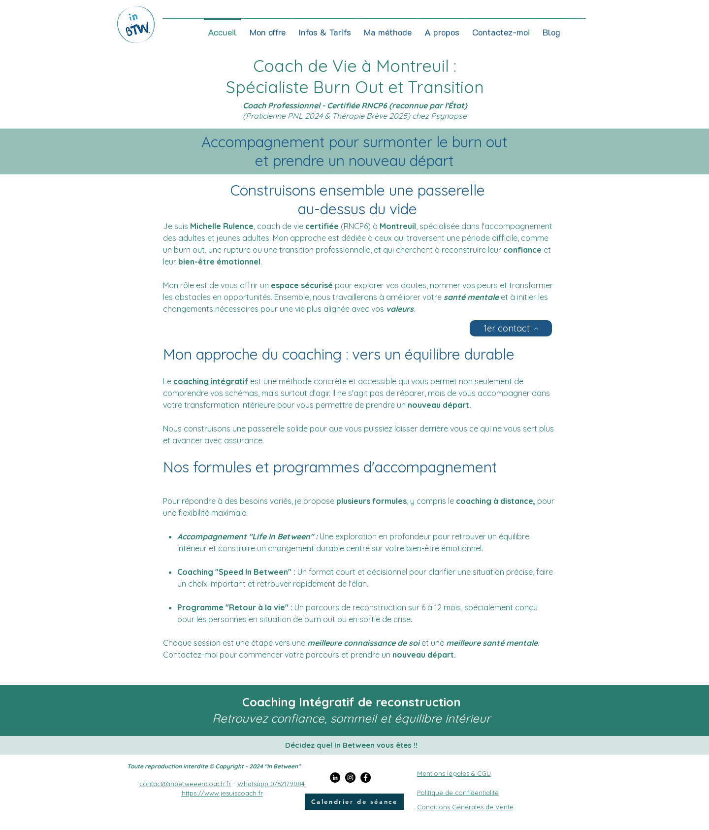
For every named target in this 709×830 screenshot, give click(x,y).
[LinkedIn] (335, 777)
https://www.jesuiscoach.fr (222, 793)
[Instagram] (350, 777)
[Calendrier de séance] (354, 802)
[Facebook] (365, 777)
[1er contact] (511, 328)
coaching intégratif (210, 381)
